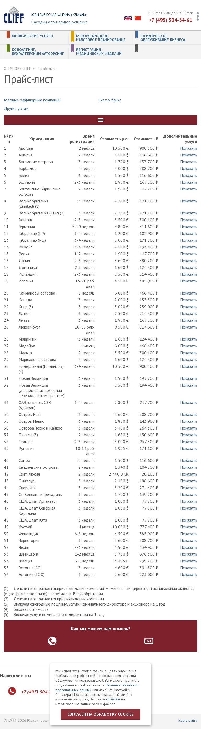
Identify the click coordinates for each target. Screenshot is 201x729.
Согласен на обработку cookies (100, 714)
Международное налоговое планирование (101, 38)
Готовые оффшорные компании (32, 100)
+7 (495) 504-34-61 (170, 20)
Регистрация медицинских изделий (99, 52)
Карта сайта (187, 720)
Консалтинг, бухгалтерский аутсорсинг (38, 52)
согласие (113, 699)
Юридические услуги (32, 36)
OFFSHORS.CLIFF (17, 68)
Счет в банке (109, 100)
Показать (188, 148)
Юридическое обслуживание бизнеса (163, 38)
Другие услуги (16, 108)
